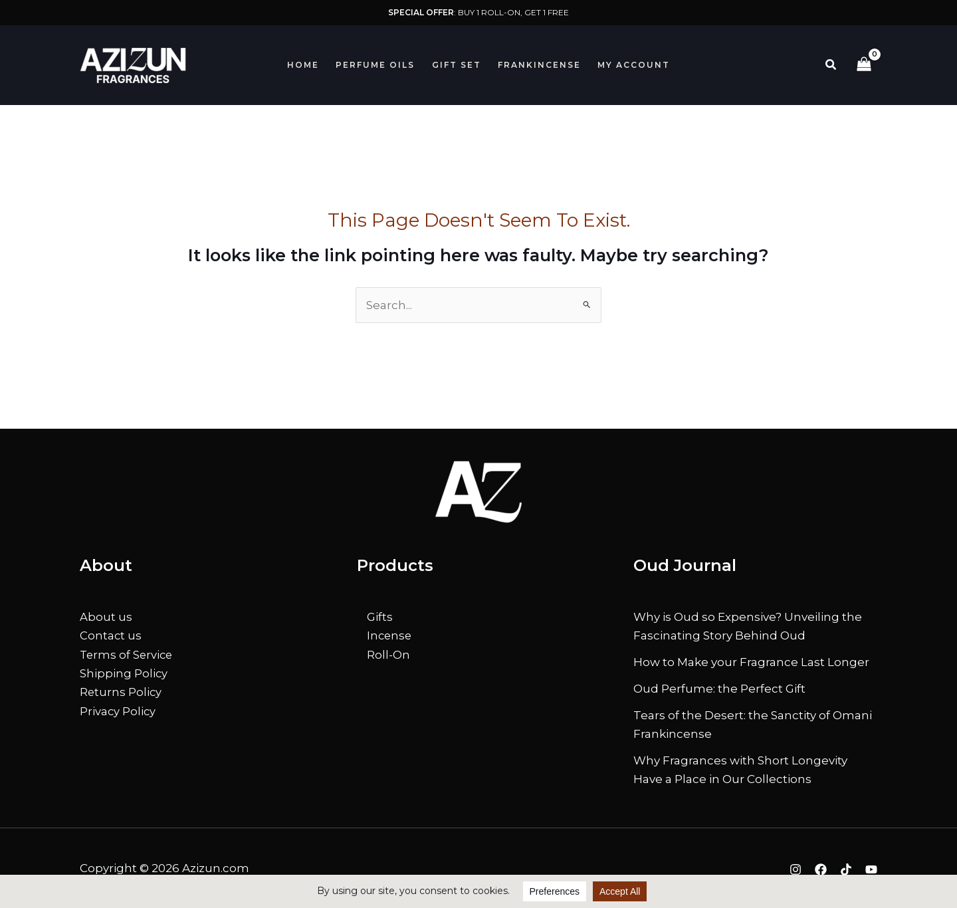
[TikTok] (846, 869)
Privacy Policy (118, 710)
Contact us (111, 635)
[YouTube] (871, 869)
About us (106, 617)
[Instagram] (795, 869)
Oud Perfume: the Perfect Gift (719, 688)
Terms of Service (127, 654)
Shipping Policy (124, 672)
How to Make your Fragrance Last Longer (751, 662)
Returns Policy (121, 691)
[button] (831, 65)
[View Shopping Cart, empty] (864, 65)
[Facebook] (821, 869)
